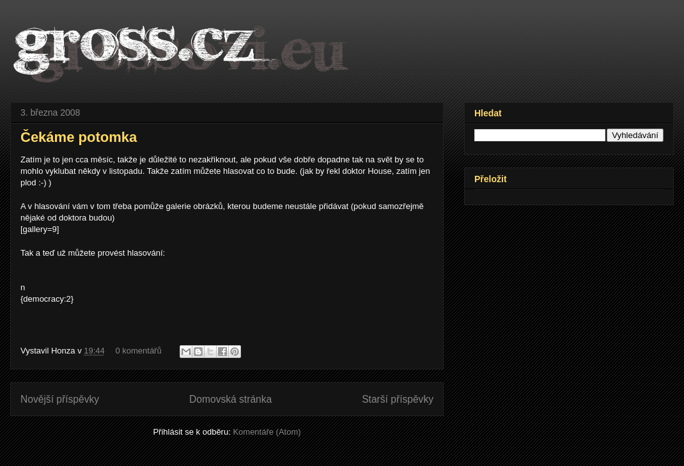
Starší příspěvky (397, 399)
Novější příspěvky (59, 399)
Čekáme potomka (78, 137)
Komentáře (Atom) (266, 432)
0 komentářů (138, 350)
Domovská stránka (230, 399)
